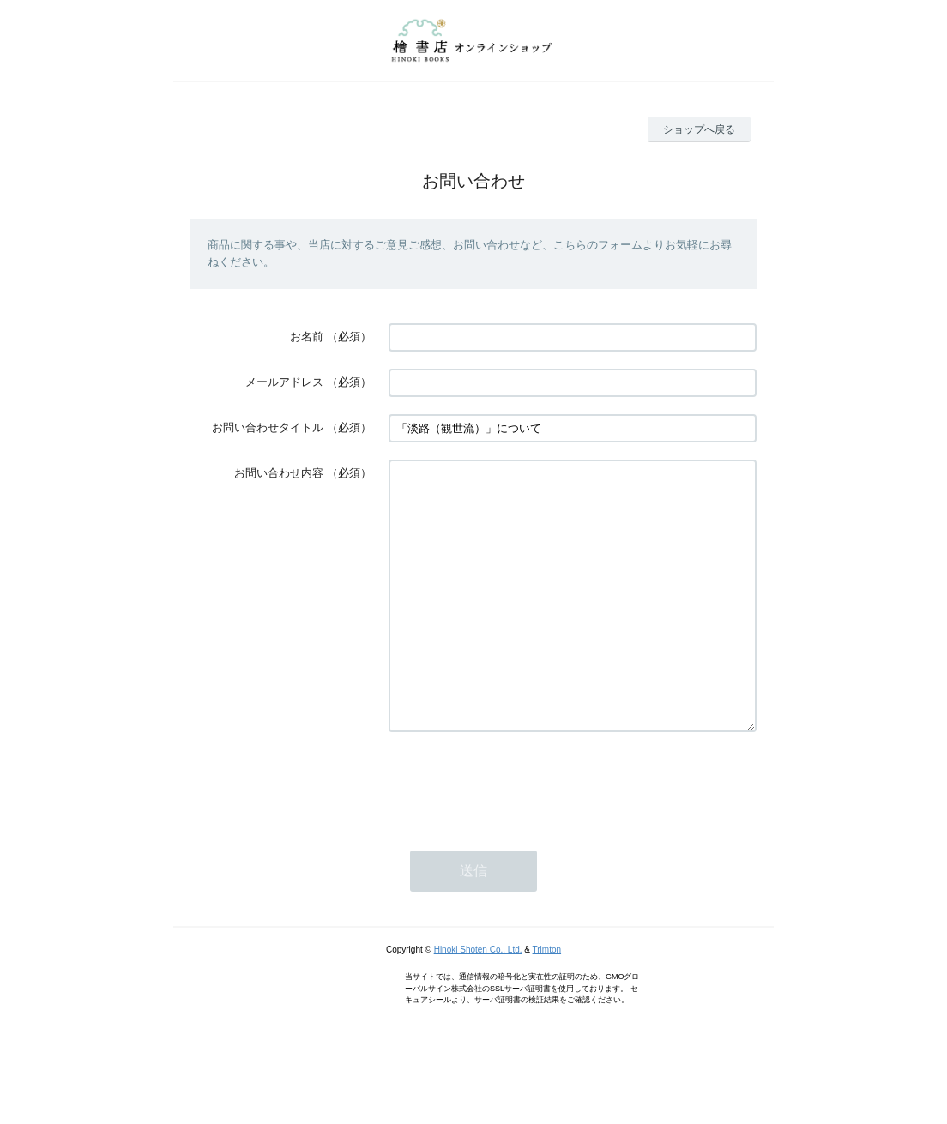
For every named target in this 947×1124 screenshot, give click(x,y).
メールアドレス (284, 382)
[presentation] (519, 834)
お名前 (306, 336)
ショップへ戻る (699, 129)
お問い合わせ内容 (278, 472)
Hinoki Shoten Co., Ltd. (478, 1001)
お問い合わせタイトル (267, 427)
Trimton (547, 1001)
